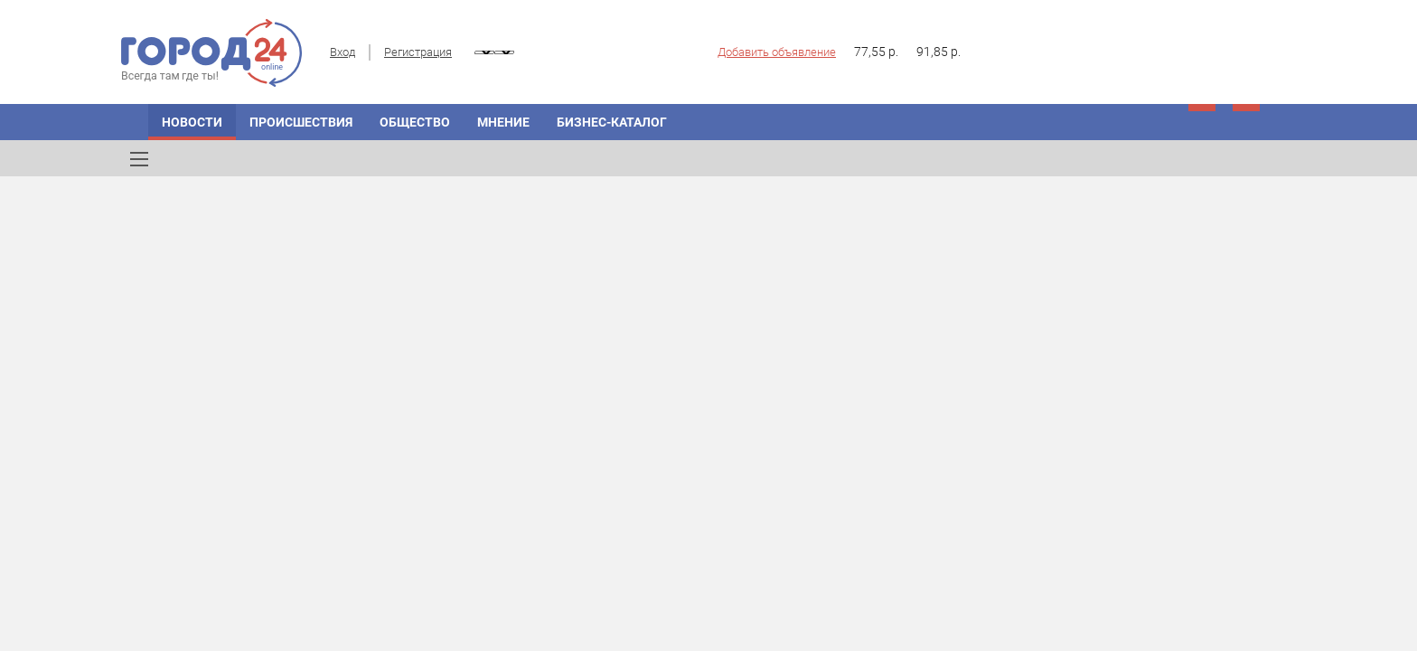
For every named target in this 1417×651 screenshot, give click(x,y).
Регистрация (418, 52)
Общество (415, 122)
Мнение (503, 122)
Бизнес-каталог (612, 122)
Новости (192, 122)
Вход (342, 52)
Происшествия (300, 122)
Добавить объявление (777, 52)
